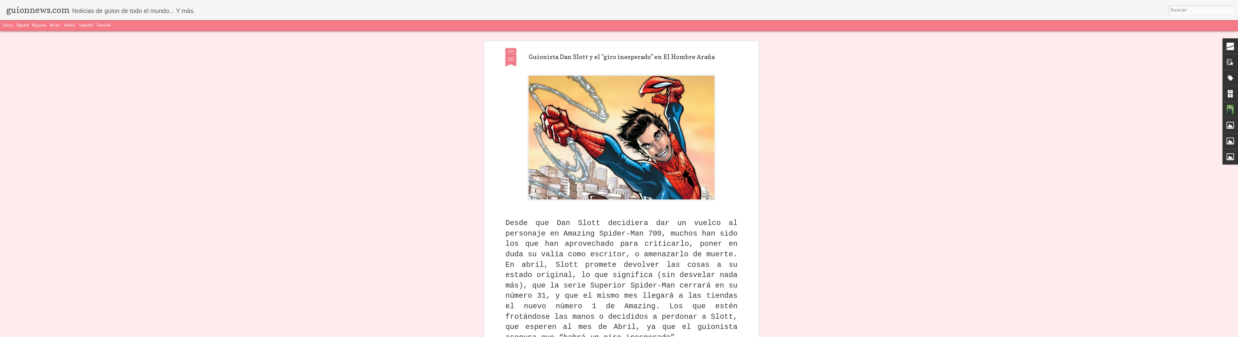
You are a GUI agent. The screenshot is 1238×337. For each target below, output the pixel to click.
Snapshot (86, 25)
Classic (8, 25)
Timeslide (104, 25)
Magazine (39, 25)
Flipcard (22, 25)
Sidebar (69, 25)
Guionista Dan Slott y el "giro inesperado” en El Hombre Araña (622, 57)
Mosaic (55, 25)
